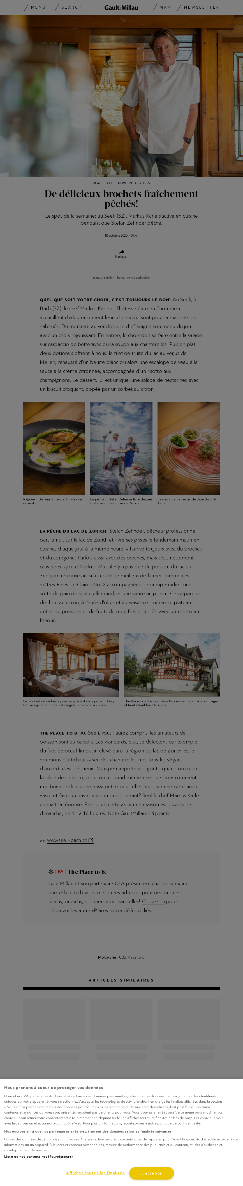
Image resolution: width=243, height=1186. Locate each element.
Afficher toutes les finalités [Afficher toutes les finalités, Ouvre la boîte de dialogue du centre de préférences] (95, 1173)
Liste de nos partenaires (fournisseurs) (38, 1156)
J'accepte (151, 1173)
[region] (121, 1132)
